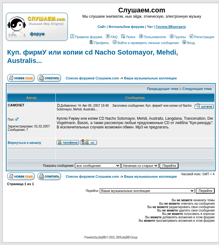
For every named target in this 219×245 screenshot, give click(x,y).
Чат (150, 27)
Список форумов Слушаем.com (92, 78)
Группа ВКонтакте (171, 27)
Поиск (128, 37)
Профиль (99, 43)
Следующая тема (197, 89)
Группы (178, 37)
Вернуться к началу (24, 143)
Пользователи (152, 37)
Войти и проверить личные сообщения (146, 43)
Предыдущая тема (162, 89)
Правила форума (86, 37)
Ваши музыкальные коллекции (150, 78)
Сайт (102, 27)
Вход (188, 43)
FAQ (111, 37)
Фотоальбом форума (126, 27)
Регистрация (202, 37)
